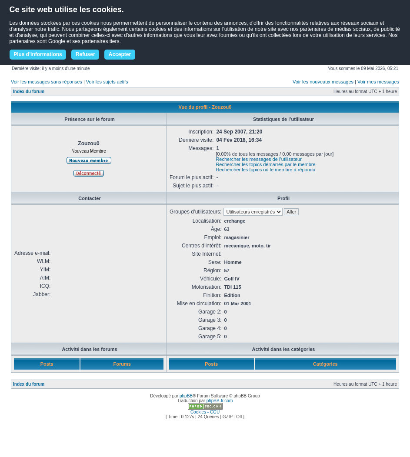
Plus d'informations (37, 54)
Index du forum (28, 91)
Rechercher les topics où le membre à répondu (265, 169)
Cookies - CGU (205, 412)
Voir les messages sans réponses (46, 81)
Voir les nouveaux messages (323, 81)
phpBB (186, 396)
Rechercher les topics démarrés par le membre (265, 164)
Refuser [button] (85, 54)
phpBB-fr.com (220, 400)
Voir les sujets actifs (107, 81)
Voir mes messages (378, 81)
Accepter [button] (120, 54)
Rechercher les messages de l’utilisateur (258, 159)
